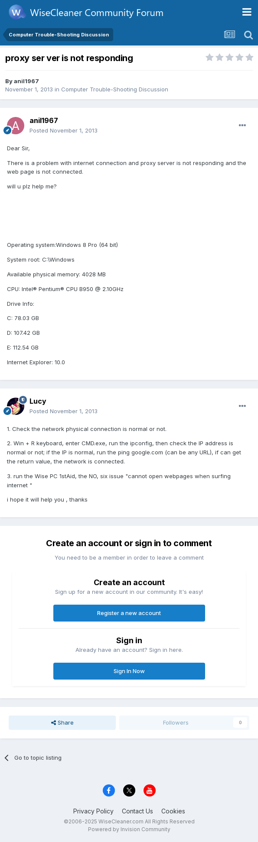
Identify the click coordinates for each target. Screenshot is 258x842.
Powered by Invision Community (129, 829)
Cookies (173, 811)
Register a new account (129, 612)
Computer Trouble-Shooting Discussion (114, 89)
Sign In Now (129, 670)
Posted (63, 130)
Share (62, 722)
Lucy (37, 401)
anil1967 (26, 81)
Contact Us (137, 811)
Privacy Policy (93, 811)
